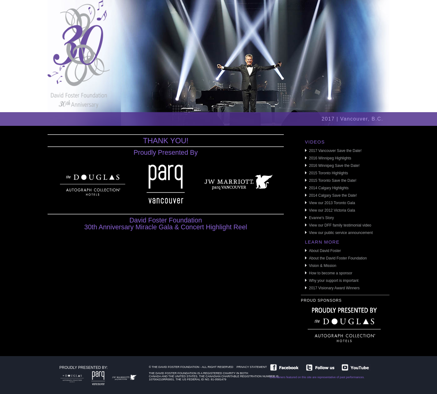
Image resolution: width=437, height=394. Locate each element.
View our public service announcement (341, 233)
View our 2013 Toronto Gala (332, 203)
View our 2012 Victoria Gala (332, 210)
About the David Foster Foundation (338, 258)
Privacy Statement (252, 368)
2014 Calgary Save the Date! (333, 195)
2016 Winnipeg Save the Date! (334, 165)
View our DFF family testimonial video (340, 225)
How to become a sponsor (330, 273)
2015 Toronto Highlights (328, 173)
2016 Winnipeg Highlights (330, 158)
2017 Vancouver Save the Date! (335, 151)
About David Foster (325, 251)
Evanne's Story (321, 218)
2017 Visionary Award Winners (334, 288)
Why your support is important (333, 280)
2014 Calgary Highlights (328, 188)
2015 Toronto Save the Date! (332, 180)
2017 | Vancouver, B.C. (352, 118)
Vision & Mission (322, 265)
